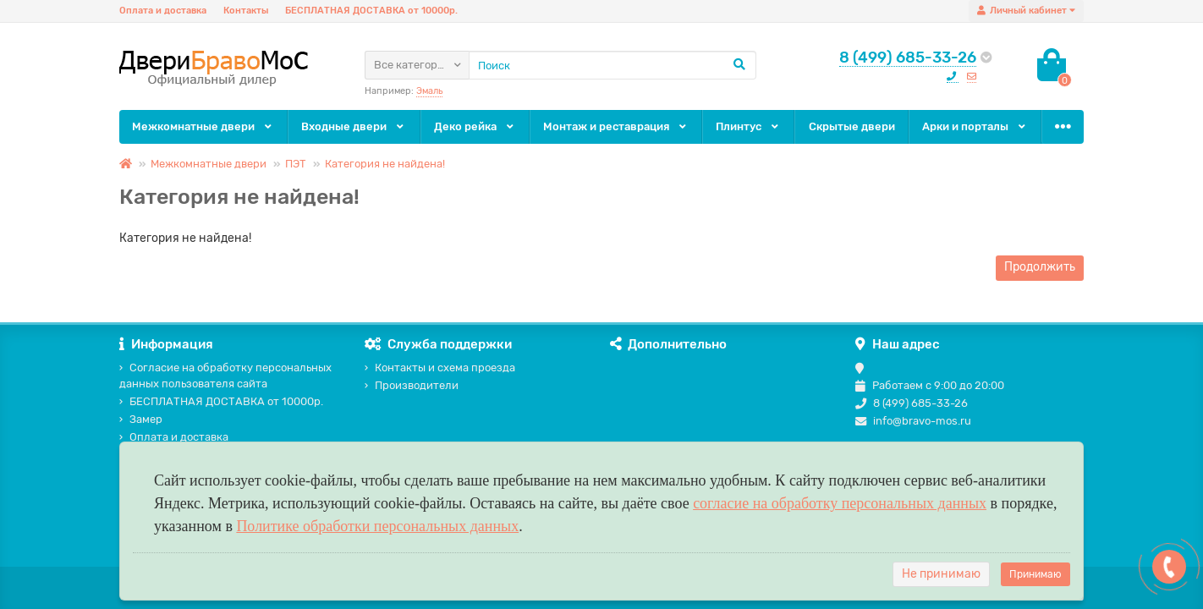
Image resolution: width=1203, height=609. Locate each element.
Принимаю (1035, 574)
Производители (412, 385)
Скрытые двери (852, 126)
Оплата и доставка (162, 10)
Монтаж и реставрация (616, 126)
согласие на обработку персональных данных (839, 503)
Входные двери (353, 126)
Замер (140, 419)
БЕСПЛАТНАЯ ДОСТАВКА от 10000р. (371, 10)
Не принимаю (941, 574)
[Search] (612, 65)
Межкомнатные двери (203, 126)
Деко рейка (475, 126)
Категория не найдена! (385, 163)
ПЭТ (295, 163)
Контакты (245, 10)
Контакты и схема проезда (440, 367)
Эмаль (429, 90)
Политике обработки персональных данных (377, 526)
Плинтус (748, 126)
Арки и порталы (975, 126)
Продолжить (1039, 267)
